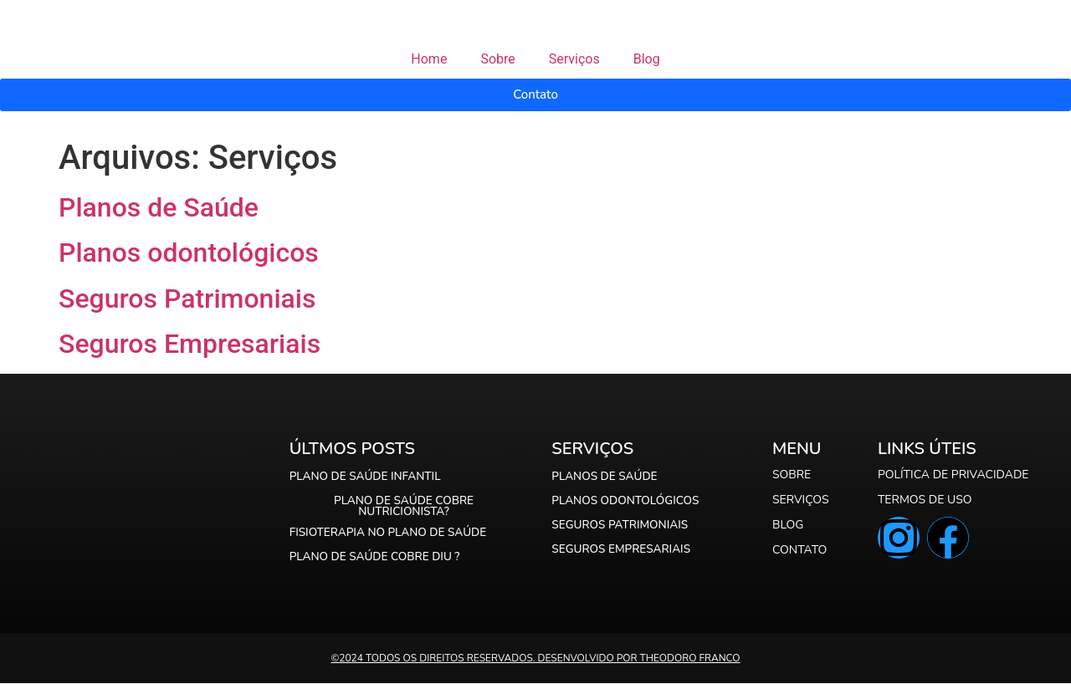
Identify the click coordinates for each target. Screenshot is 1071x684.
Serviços (574, 59)
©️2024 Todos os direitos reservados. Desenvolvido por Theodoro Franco (535, 659)
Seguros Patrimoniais (187, 298)
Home (429, 59)
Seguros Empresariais (189, 344)
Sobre (497, 59)
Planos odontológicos (189, 252)
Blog (646, 59)
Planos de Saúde (159, 207)
